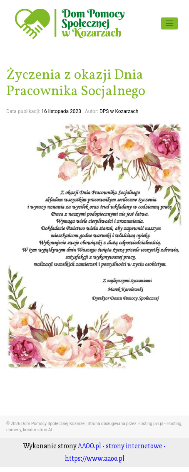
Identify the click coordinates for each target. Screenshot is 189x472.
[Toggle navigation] (169, 23)
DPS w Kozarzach (119, 111)
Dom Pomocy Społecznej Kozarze (53, 423)
